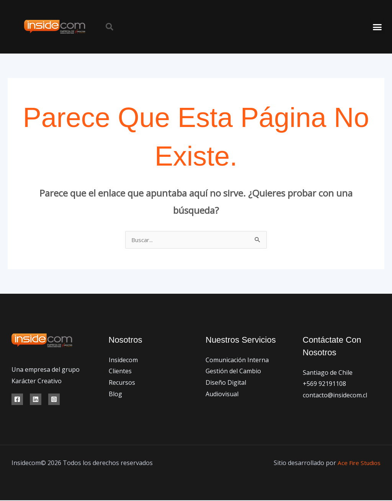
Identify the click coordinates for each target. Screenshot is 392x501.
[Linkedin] (35, 400)
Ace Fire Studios (358, 463)
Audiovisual (222, 394)
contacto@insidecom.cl (335, 396)
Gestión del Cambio (233, 372)
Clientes (120, 372)
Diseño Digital (226, 383)
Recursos (122, 383)
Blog (115, 394)
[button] (109, 26)
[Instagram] (54, 400)
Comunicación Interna (237, 360)
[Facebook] (17, 400)
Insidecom (123, 360)
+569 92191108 (324, 384)
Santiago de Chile (328, 373)
